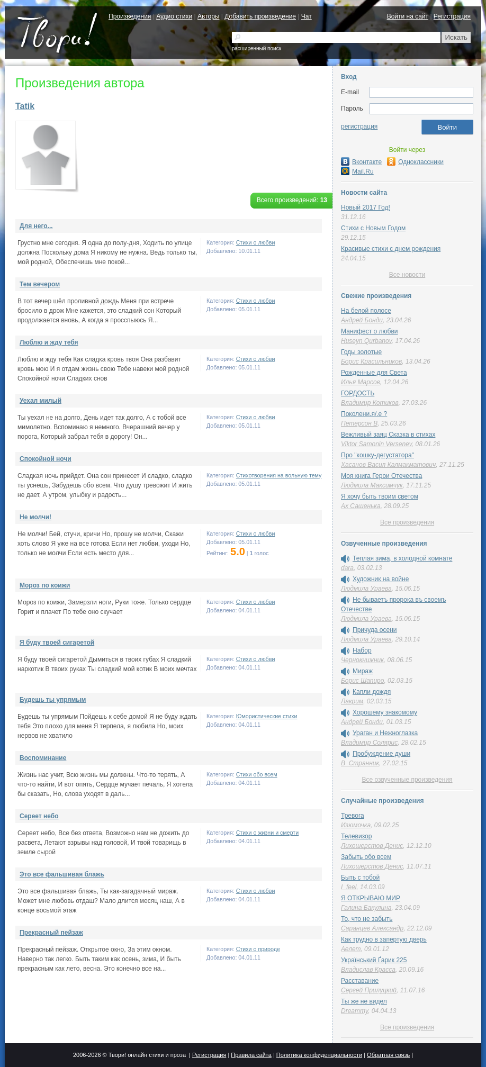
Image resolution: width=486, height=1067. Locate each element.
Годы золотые (361, 352)
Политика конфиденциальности (319, 1055)
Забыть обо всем (366, 857)
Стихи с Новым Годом (373, 228)
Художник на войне (381, 579)
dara (347, 568)
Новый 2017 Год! (365, 207)
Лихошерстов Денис (372, 845)
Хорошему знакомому (385, 712)
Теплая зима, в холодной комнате (402, 558)
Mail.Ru (357, 171)
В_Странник (360, 763)
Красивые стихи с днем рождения (390, 248)
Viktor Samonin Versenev (376, 444)
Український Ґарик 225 (374, 960)
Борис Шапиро (362, 680)
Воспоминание (43, 758)
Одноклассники (415, 162)
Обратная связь (388, 1055)
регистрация (359, 126)
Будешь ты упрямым (53, 699)
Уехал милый (40, 400)
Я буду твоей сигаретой (57, 642)
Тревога (352, 815)
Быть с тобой (360, 877)
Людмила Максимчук (372, 485)
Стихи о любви (255, 242)
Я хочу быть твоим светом (379, 496)
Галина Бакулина (366, 907)
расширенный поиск (256, 48)
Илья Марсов (360, 382)
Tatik (24, 106)
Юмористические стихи (267, 716)
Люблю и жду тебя (49, 342)
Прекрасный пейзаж (51, 932)
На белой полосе (366, 310)
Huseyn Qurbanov (366, 341)
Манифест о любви (369, 331)
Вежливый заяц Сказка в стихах (388, 434)
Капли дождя (372, 691)
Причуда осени (375, 630)
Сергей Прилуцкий (369, 990)
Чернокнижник (362, 660)
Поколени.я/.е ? (364, 414)
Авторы (208, 16)
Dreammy (354, 1011)
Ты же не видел (364, 1001)
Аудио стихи (174, 16)
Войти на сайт (407, 16)
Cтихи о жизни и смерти (267, 832)
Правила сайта (251, 1055)
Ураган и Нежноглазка (385, 733)
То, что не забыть (366, 919)
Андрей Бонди (362, 320)
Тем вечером (40, 284)
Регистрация (452, 16)
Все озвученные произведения (407, 779)
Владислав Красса (368, 969)
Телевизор (356, 836)
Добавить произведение (260, 16)
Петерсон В (359, 423)
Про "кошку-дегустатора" (377, 455)
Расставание (360, 980)
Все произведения (407, 522)
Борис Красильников (371, 361)
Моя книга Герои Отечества (381, 476)
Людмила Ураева (366, 588)
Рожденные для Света (374, 372)
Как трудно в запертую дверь (384, 939)
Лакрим (352, 701)
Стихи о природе (258, 949)
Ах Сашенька (361, 506)
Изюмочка (356, 825)
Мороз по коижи (45, 585)
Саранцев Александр (372, 928)
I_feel (348, 887)
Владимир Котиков (370, 402)
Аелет (351, 949)
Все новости (407, 274)
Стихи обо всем (256, 774)
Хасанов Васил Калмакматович (388, 464)
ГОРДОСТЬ (357, 393)
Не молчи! (35, 517)
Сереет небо (39, 816)
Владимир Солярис (369, 742)
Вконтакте (361, 162)
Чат (306, 16)
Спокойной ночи (45, 459)
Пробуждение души (381, 753)
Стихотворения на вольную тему (279, 475)
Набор (362, 650)
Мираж (363, 671)
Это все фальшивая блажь (62, 874)
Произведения (130, 16)
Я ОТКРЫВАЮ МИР (370, 898)
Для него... (36, 226)
